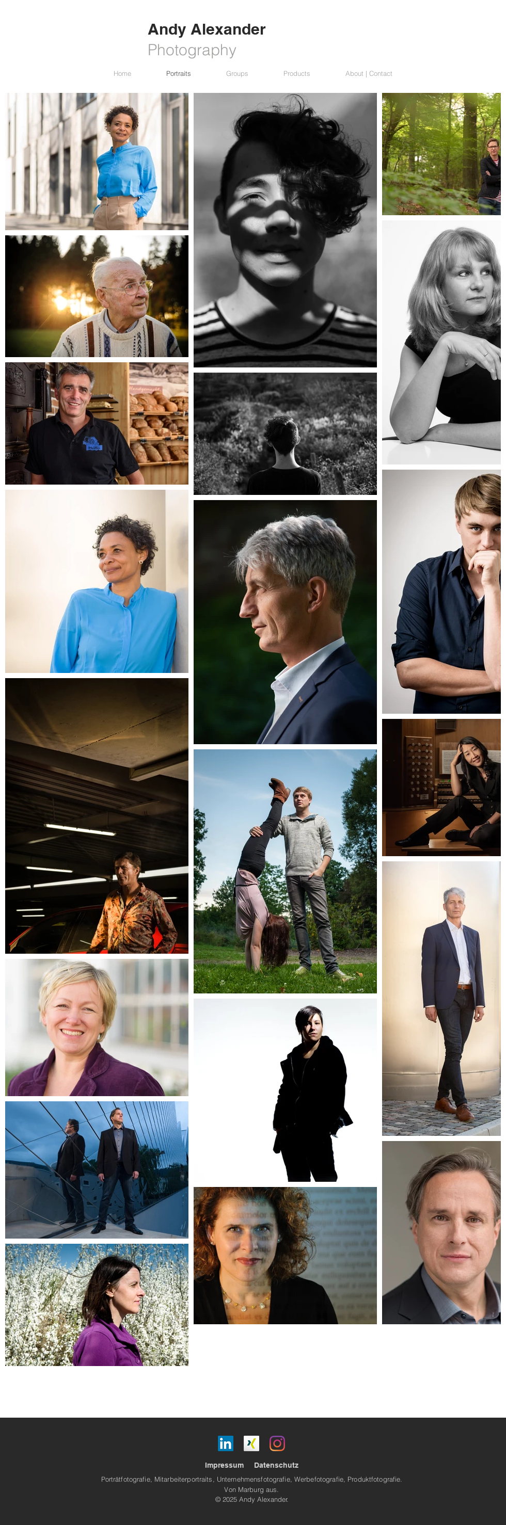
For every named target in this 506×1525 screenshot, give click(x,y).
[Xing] (251, 1443)
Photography (192, 49)
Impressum (224, 1465)
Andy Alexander (207, 29)
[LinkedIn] (225, 1443)
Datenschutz (276, 1465)
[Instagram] (277, 1443)
